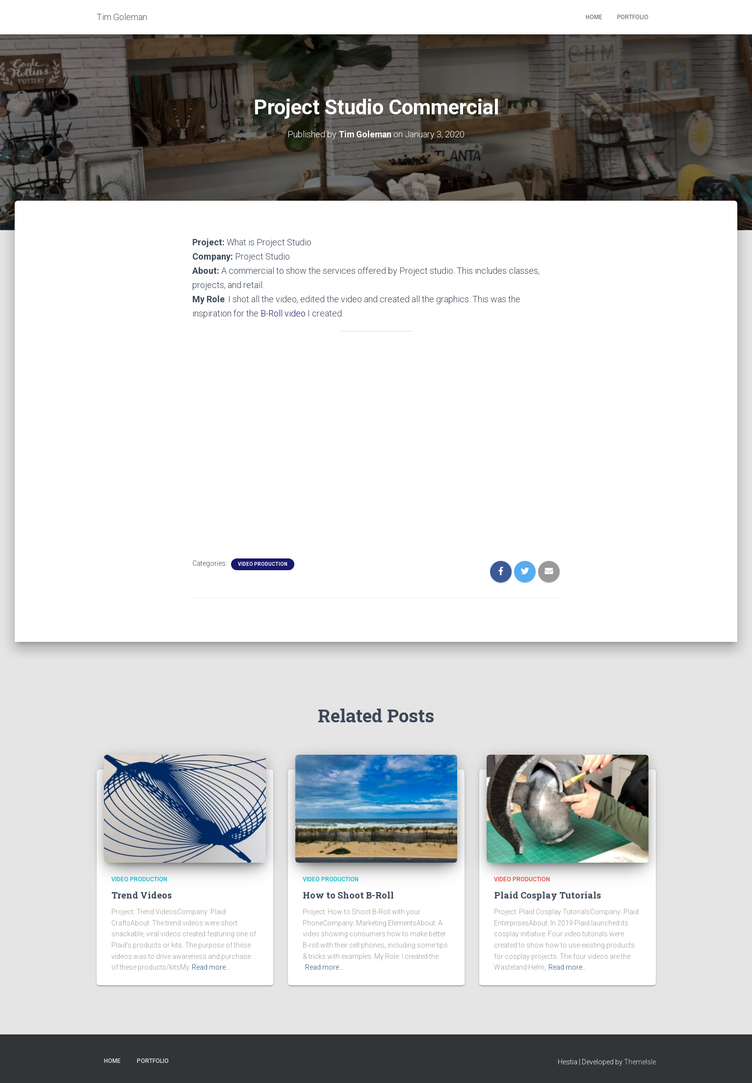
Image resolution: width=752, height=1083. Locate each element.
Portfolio (632, 17)
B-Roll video (283, 313)
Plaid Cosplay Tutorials (547, 894)
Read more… (211, 967)
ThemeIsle (640, 1061)
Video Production (262, 563)
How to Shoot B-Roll (348, 894)
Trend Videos (141, 894)
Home (594, 17)
